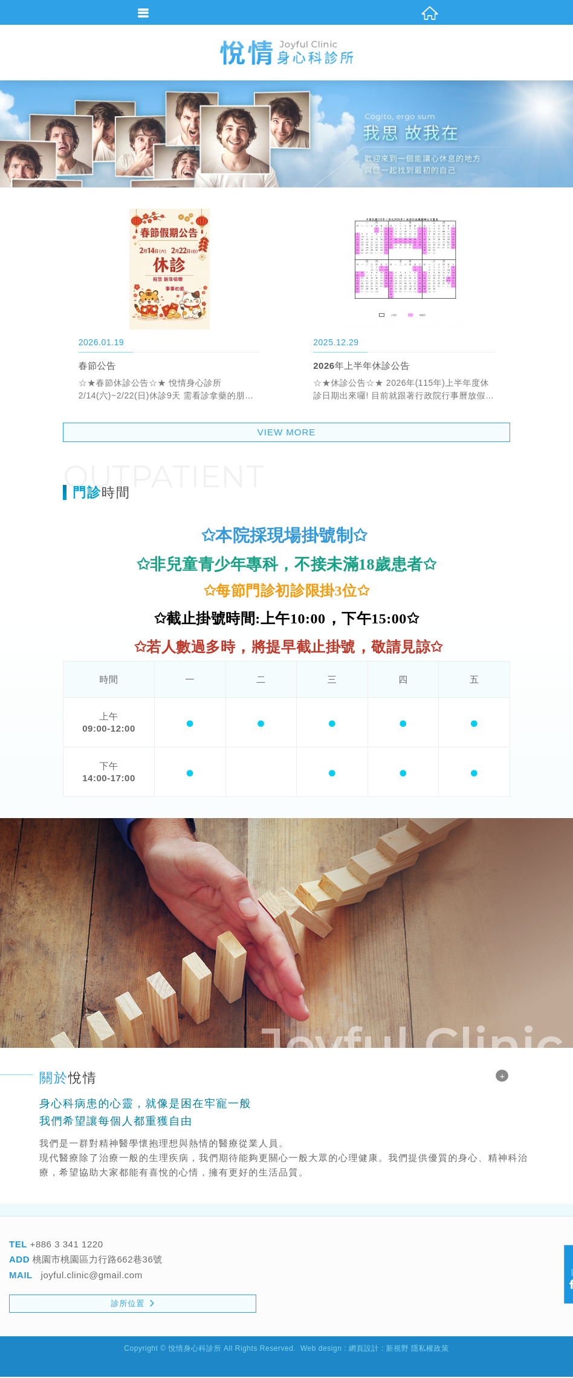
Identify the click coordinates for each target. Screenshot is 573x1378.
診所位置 (133, 1304)
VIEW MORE (286, 434)
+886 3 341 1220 (65, 1245)
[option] (286, 135)
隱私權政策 (430, 1350)
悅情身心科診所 (286, 53)
